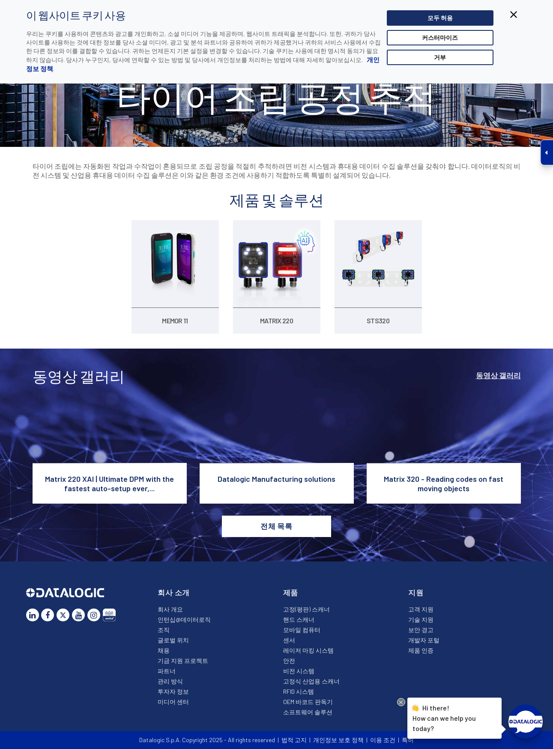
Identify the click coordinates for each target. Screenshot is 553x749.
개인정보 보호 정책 (338, 739)
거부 (440, 57)
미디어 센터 (173, 701)
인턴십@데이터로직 (184, 619)
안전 (289, 660)
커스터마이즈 (440, 37)
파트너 (167, 670)
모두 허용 (440, 17)
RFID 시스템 (298, 691)
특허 (408, 739)
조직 (164, 629)
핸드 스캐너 (298, 619)
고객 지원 (420, 609)
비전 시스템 (298, 670)
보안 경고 (420, 629)
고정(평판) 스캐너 (306, 609)
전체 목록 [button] (276, 526)
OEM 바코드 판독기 (308, 701)
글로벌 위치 (173, 640)
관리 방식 (170, 681)
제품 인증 (420, 650)
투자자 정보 (173, 691)
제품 (291, 592)
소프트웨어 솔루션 (307, 712)
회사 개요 (170, 609)
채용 (164, 650)
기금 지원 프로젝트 (183, 660)
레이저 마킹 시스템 (308, 650)
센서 (289, 640)
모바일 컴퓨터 (301, 629)
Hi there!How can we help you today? (444, 717)
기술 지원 (420, 619)
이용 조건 (382, 739)
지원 (416, 592)
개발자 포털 (423, 640)
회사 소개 (174, 592)
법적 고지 (294, 739)
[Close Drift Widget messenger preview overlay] (401, 702)
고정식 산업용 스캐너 (311, 681)
